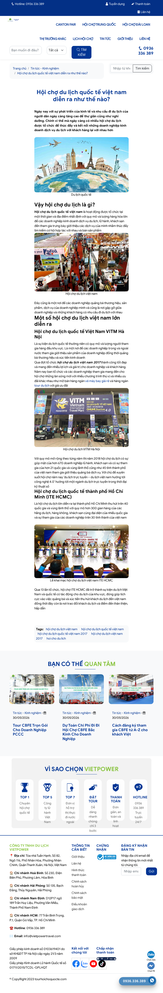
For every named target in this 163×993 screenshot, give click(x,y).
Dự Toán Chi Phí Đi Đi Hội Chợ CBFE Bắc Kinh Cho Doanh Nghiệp (80, 732)
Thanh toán (140, 4)
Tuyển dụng (115, 4)
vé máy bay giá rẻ (97, 381)
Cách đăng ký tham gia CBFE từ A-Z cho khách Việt (130, 730)
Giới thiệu (125, 39)
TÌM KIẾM (81, 52)
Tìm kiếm (142, 68)
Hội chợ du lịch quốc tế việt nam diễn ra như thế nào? (52, 73)
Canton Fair (66, 24)
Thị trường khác (53, 39)
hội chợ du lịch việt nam (61, 629)
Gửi (151, 871)
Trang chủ (19, 68)
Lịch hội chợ (83, 39)
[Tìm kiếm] (121, 68)
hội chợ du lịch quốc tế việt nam (102, 629)
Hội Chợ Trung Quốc (99, 24)
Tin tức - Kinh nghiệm (45, 68)
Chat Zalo (151, 956)
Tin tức (105, 39)
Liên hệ (143, 12)
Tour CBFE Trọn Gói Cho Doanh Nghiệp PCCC (30, 730)
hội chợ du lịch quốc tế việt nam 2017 (62, 634)
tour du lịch (41, 385)
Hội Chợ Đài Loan (136, 24)
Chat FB (151, 967)
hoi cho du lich (56, 638)
